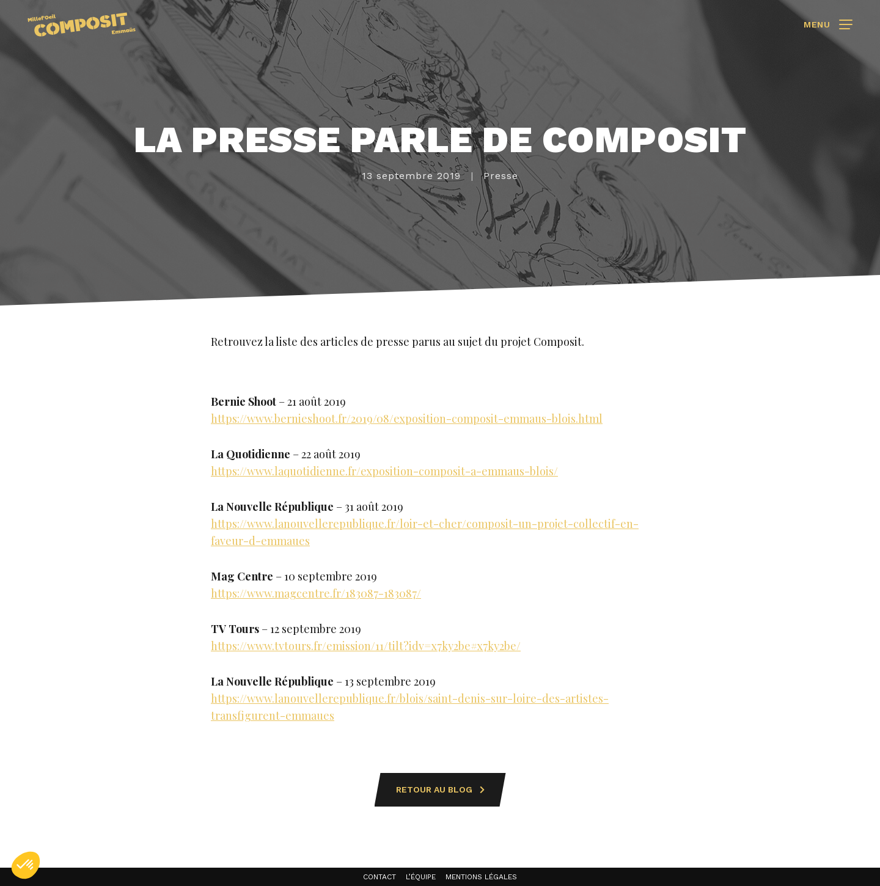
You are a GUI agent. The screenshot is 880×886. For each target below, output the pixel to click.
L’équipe (421, 877)
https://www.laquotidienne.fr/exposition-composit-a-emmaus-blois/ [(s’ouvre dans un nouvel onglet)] (384, 471)
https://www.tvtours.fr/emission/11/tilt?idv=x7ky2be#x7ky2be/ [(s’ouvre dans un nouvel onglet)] (366, 646)
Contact (379, 877)
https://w (233, 698)
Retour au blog (440, 789)
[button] (25, 865)
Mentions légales (481, 877)
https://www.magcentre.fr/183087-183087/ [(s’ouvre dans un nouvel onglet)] (316, 593)
